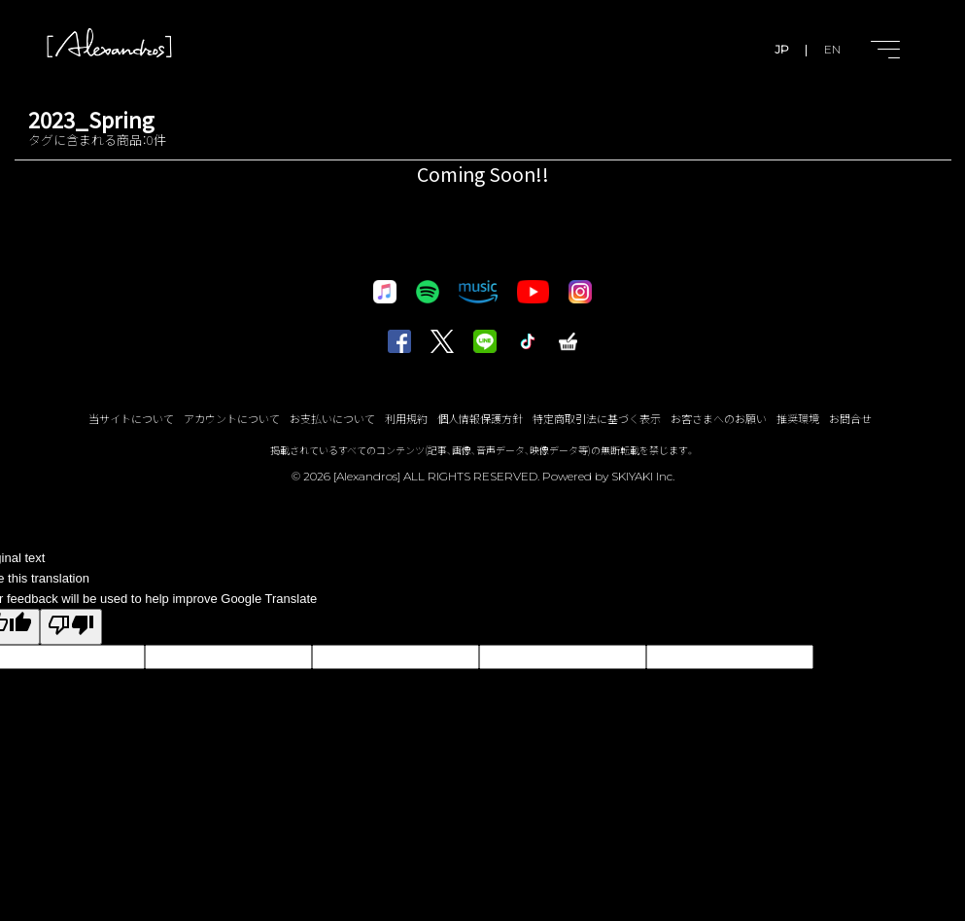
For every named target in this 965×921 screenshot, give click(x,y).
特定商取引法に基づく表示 (597, 418)
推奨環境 (797, 418)
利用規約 (406, 418)
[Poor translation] (71, 627)
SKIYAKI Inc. (642, 476)
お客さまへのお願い (719, 418)
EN (832, 49)
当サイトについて (131, 418)
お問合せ (850, 418)
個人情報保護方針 (480, 418)
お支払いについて (332, 418)
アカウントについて (232, 418)
